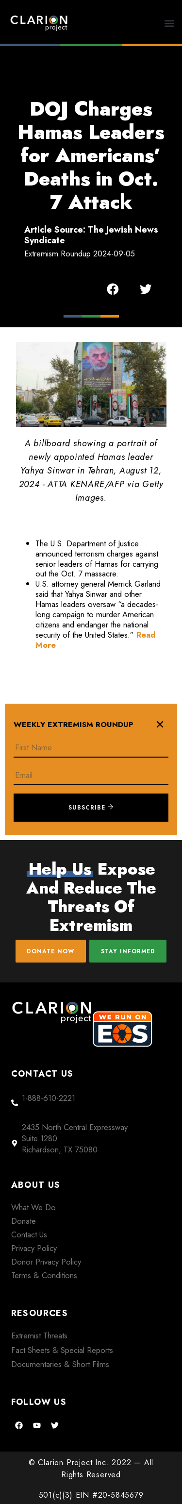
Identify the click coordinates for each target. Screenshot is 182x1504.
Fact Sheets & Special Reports (62, 1350)
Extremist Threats (39, 1335)
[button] (170, 23)
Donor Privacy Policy (46, 1261)
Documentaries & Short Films (60, 1364)
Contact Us (29, 1234)
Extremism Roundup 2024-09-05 (79, 253)
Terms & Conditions (44, 1275)
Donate (23, 1221)
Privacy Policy (34, 1248)
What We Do (33, 1207)
